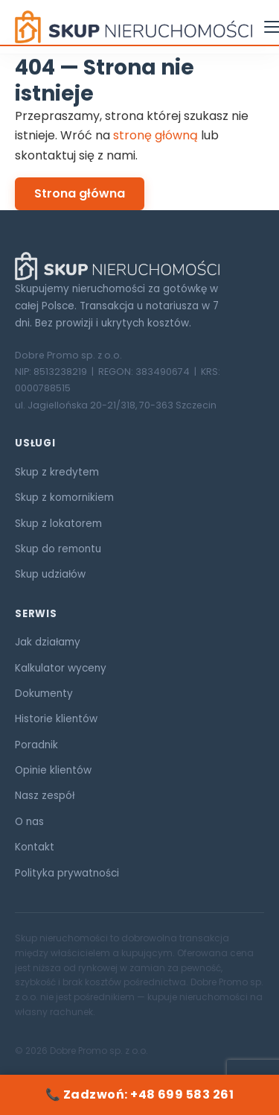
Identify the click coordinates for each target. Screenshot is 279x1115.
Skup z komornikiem (64, 497)
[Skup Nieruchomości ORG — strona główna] (133, 26)
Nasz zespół (44, 796)
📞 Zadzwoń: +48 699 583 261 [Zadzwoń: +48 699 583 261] (139, 1094)
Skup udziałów (50, 574)
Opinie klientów (53, 770)
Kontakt (34, 847)
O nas (29, 822)
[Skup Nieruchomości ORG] (139, 266)
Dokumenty (44, 693)
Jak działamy (47, 642)
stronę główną (155, 135)
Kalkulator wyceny (60, 668)
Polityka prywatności (67, 873)
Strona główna (79, 193)
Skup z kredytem (57, 472)
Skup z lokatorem (58, 524)
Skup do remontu (58, 549)
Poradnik (36, 745)
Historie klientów (56, 719)
